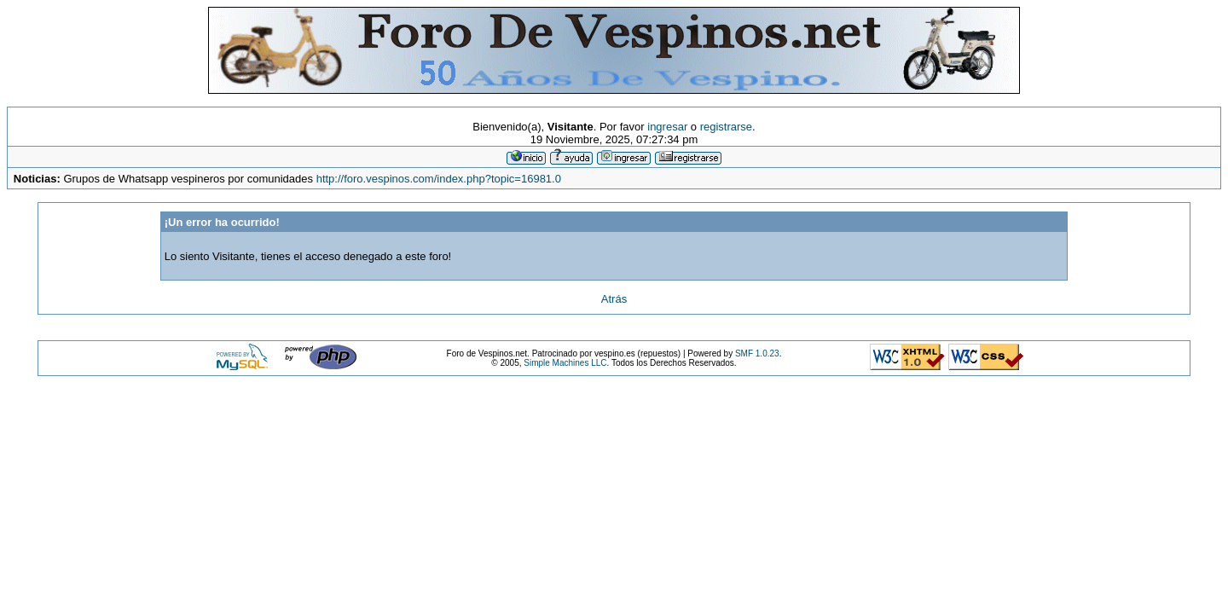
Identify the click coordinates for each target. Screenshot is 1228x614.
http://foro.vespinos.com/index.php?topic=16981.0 (438, 178)
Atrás (614, 299)
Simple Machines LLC (565, 363)
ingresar (667, 126)
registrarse (726, 126)
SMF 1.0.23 (757, 353)
